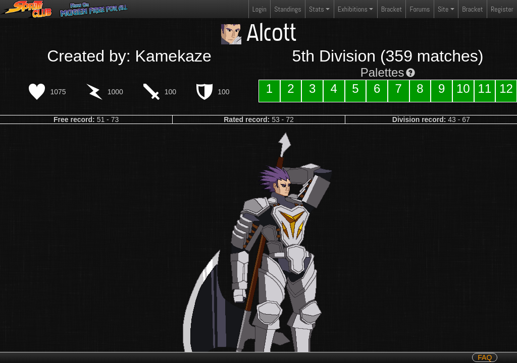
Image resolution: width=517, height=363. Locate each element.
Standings (287, 11)
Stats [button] (316, 9)
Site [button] (443, 9)
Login (259, 9)
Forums (420, 9)
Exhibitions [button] (353, 9)
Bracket (391, 9)
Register (502, 9)
